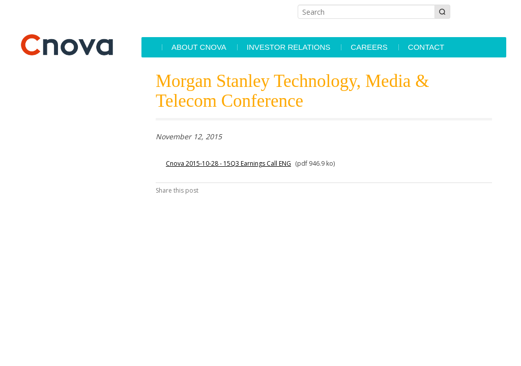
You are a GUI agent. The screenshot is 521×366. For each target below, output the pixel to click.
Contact (426, 47)
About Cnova (198, 47)
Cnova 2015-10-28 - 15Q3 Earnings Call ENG (228, 163)
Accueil (151, 47)
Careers (369, 47)
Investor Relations (288, 47)
